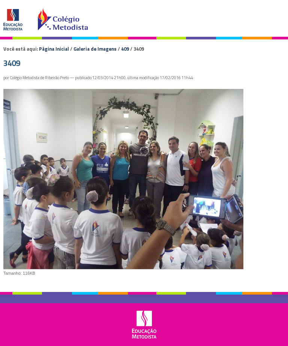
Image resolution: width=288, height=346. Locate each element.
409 (125, 49)
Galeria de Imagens (95, 49)
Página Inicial (54, 49)
